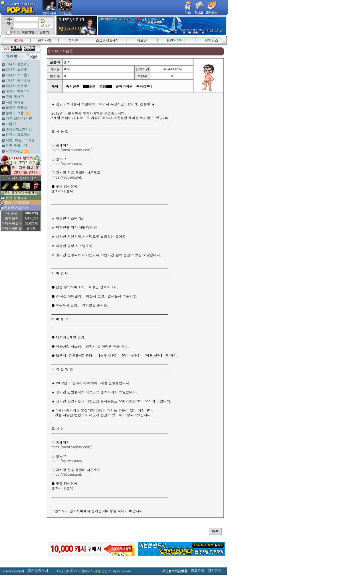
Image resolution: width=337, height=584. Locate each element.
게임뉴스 (211, 40)
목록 (215, 531)
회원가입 (28, 32)
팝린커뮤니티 (176, 40)
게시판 (73, 40)
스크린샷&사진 (107, 40)
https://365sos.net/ (66, 177)
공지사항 (44, 40)
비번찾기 (43, 32)
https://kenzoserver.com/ (71, 149)
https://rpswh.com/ (66, 163)
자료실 (142, 40)
